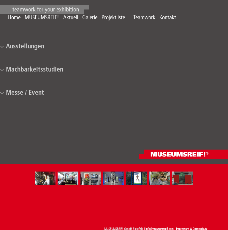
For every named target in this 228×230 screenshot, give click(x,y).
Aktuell (70, 17)
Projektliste (113, 17)
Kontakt (167, 17)
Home (14, 17)
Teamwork (144, 17)
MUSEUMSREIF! (42, 17)
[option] (46, 178)
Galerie (89, 17)
